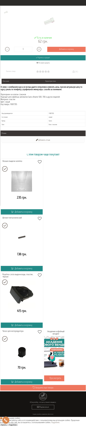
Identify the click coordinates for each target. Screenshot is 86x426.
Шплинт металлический (12, 218)
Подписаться (43, 407)
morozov (51, 414)
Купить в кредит (43, 57)
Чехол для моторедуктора (13, 331)
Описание (6, 81)
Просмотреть (55, 378)
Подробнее (55, 423)
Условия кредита (43, 63)
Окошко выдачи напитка (12, 161)
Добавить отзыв (43, 140)
